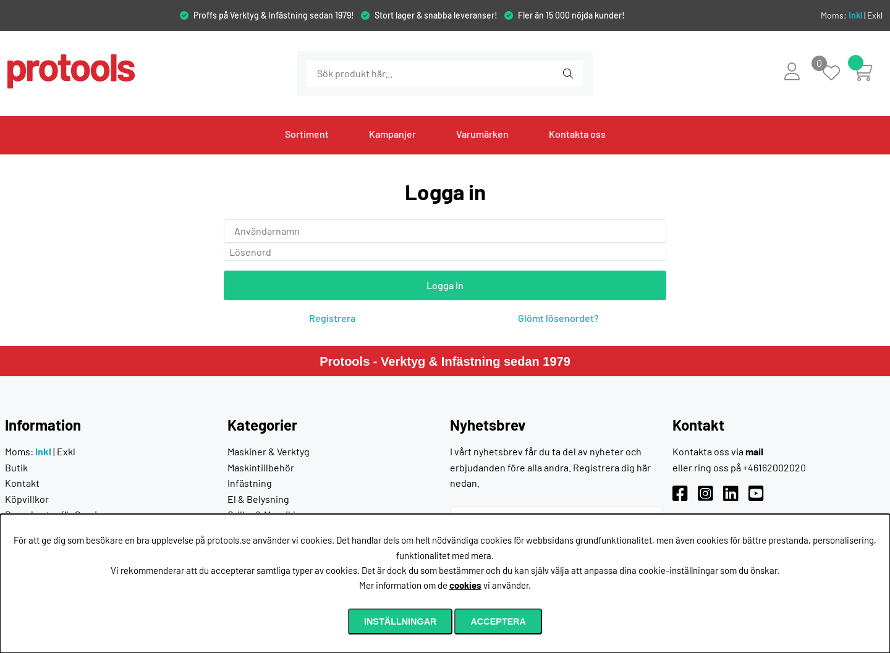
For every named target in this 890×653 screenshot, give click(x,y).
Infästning (249, 483)
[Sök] (374, 73)
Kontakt (22, 483)
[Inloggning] (792, 71)
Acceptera (498, 621)
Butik (16, 467)
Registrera (332, 318)
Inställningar (400, 621)
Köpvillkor (27, 499)
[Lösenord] (445, 252)
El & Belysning (258, 499)
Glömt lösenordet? (558, 318)
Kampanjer (392, 134)
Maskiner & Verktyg (268, 451)
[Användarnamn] (445, 231)
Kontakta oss (577, 134)
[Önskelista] (838, 73)
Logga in (445, 285)
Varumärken (482, 134)
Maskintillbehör (260, 467)
